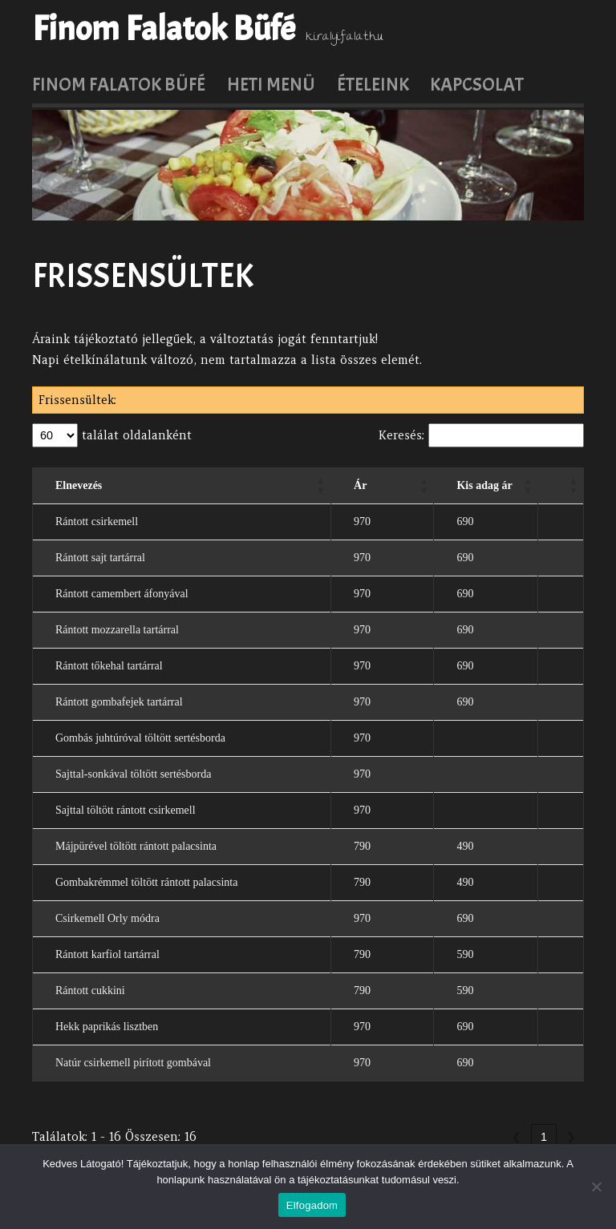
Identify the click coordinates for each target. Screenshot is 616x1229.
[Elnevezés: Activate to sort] (182, 485)
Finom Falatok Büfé (163, 29)
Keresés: (401, 435)
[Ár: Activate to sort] (382, 485)
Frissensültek (142, 276)
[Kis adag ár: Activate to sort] (486, 485)
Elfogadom (312, 1205)
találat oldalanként (135, 435)
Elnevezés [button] (78, 485)
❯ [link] (571, 1136)
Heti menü (271, 84)
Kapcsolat (477, 84)
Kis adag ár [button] (484, 485)
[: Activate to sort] (561, 485)
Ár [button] (360, 485)
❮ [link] (516, 1136)
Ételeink (373, 84)
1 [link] (544, 1136)
